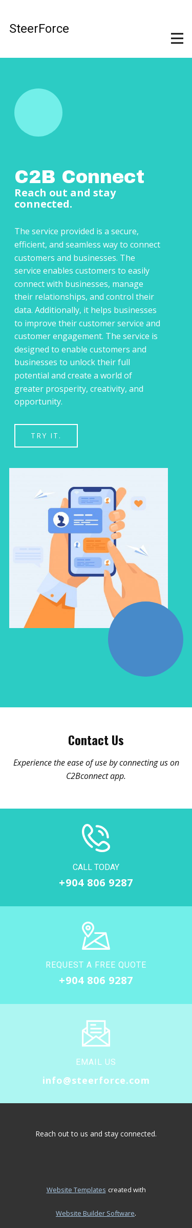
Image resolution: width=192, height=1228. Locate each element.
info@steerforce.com (96, 1080)
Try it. (46, 435)
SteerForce (39, 28)
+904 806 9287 (96, 882)
